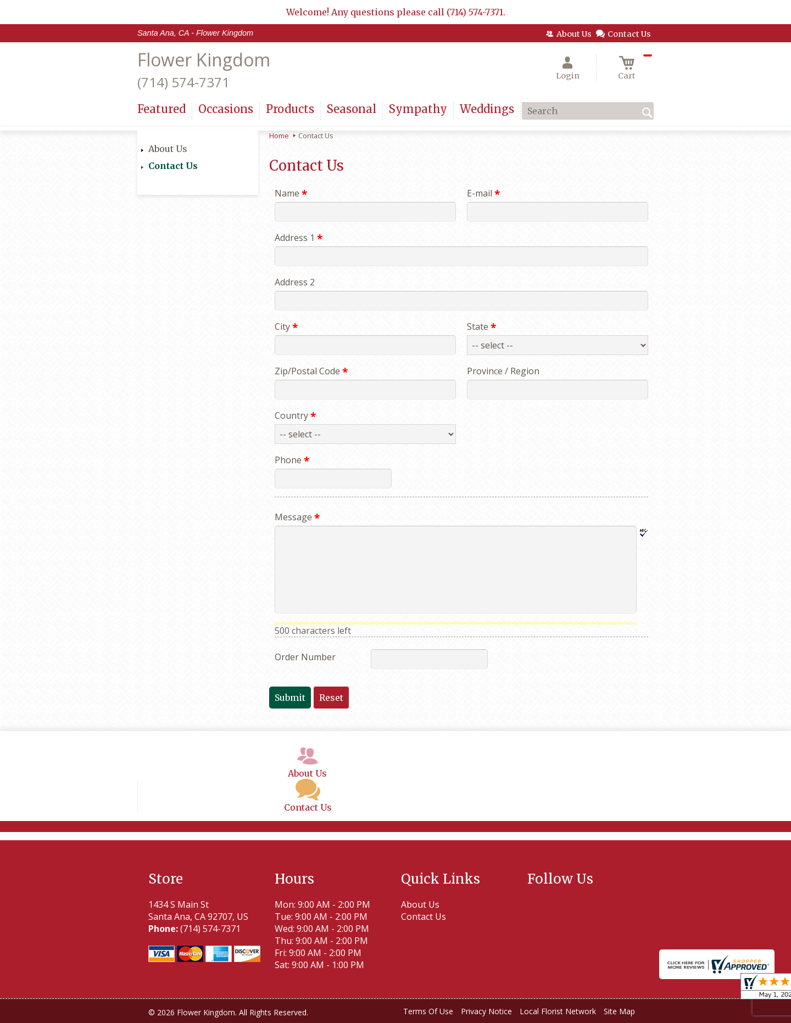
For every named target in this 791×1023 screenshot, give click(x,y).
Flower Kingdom (203, 59)
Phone (292, 460)
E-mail (483, 193)
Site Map (619, 1011)
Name (291, 193)
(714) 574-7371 (183, 82)
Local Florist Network (558, 1011)
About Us (167, 148)
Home (279, 135)
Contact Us (173, 165)
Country (295, 415)
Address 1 (298, 238)
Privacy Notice (486, 1011)
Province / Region (503, 371)
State (481, 327)
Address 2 (295, 282)
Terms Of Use (428, 1011)
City (286, 327)
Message (297, 517)
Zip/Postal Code (311, 371)
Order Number (305, 657)
